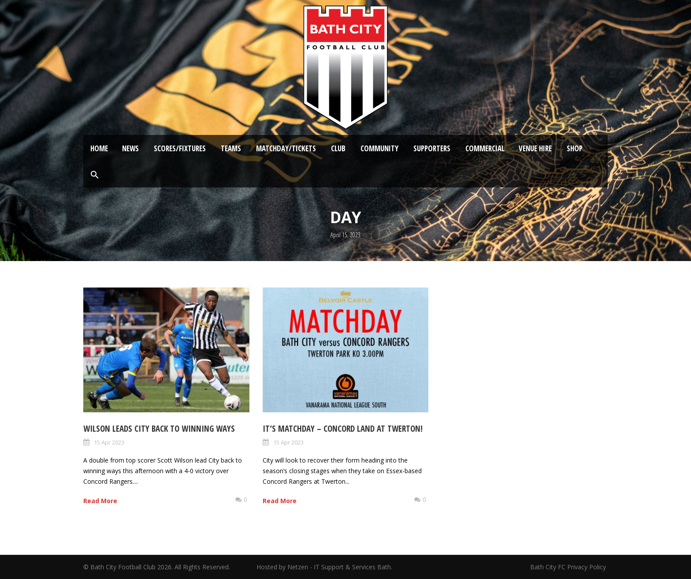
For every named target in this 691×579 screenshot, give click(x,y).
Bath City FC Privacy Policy (569, 567)
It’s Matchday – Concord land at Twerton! (343, 428)
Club (338, 148)
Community (379, 148)
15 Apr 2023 (109, 442)
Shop (575, 148)
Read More (100, 501)
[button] (94, 175)
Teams (231, 148)
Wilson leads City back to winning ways (159, 428)
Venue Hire (535, 148)
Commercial (485, 148)
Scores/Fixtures (180, 148)
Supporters (431, 148)
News (130, 148)
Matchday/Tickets (286, 148)
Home (99, 148)
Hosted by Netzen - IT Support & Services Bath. (324, 567)
